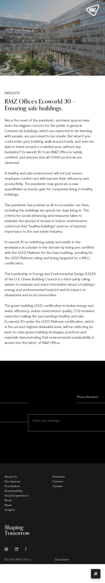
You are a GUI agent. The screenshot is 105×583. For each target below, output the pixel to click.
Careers (58, 486)
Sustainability (14, 491)
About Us (11, 477)
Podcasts (59, 477)
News (8, 505)
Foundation (12, 486)
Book (8, 500)
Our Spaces (12, 481)
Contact (58, 481)
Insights (10, 510)
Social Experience (16, 495)
